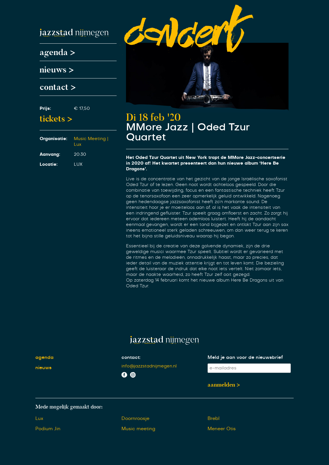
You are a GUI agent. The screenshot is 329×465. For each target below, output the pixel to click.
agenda (44, 357)
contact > (58, 87)
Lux (39, 418)
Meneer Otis (222, 428)
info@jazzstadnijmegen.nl (149, 366)
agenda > (57, 52)
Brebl (214, 418)
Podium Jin (47, 428)
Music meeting (138, 428)
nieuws (43, 367)
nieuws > (57, 69)
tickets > (56, 118)
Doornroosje (135, 418)
